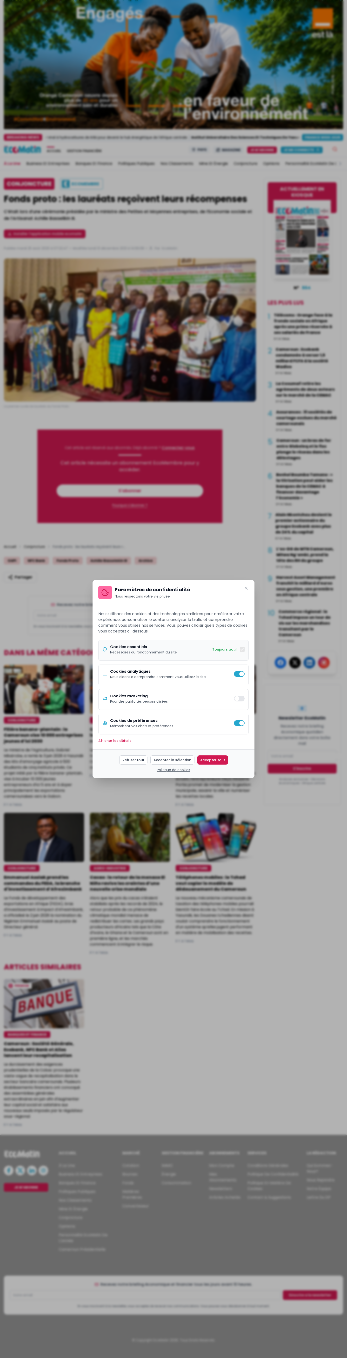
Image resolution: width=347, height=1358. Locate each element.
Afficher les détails (114, 740)
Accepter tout (212, 760)
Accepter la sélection (172, 760)
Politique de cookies (173, 769)
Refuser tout (133, 760)
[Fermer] (246, 588)
